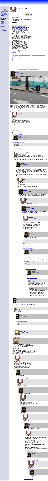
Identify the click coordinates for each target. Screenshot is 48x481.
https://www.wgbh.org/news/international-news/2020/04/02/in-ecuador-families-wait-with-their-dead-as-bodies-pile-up (33, 212)
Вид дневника (3, 23)
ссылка (22, 73)
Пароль (2, 22)
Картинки (2, 21)
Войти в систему (3, 7)
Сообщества (3, 24)
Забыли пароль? (4, 28)
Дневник (2, 20)
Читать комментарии (23, 69)
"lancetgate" (14, 52)
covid (18, 20)
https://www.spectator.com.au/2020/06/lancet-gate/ (20, 28)
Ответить (11, 111)
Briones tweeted (13, 105)
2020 (17, 9)
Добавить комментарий (33, 69)
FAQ (2, 29)
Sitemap (2, 15)
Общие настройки (4, 14)
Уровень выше (14, 111)
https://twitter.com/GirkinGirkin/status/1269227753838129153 (24, 304)
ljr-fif (2, 16)
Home (2, 8)
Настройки (3, 19)
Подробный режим (5, 11)
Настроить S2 (3, 26)
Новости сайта (3, 13)
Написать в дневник (4, 10)
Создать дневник (4, 9)
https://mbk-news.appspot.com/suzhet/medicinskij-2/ (21, 57)
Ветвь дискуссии (19, 111)
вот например (38, 258)
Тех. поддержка (3, 30)
